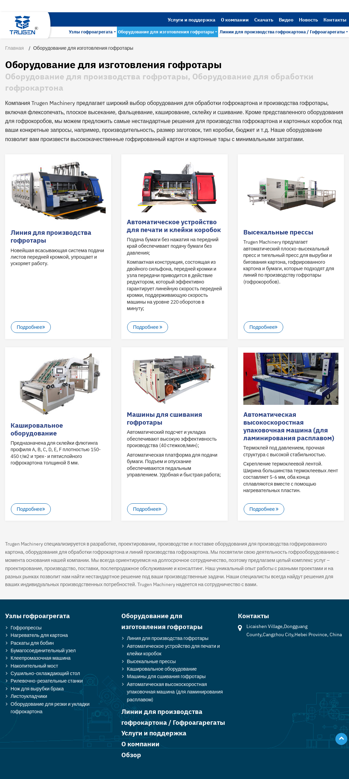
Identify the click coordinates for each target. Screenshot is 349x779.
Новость (308, 19)
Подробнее (31, 327)
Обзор (131, 754)
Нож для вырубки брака (37, 688)
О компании (235, 19)
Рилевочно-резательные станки (47, 680)
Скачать (263, 19)
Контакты (334, 19)
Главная (14, 48)
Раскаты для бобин (32, 643)
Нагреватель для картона (39, 635)
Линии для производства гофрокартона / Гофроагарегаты (173, 717)
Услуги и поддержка (191, 19)
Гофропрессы (26, 627)
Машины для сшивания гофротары (164, 418)
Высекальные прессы (278, 232)
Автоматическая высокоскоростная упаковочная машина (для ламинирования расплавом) (288, 426)
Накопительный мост (34, 665)
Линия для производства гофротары (51, 236)
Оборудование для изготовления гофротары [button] (166, 32)
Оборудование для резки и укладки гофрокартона (50, 708)
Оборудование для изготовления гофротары (161, 621)
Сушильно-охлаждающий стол (45, 673)
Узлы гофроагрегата (37, 615)
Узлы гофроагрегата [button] (90, 32)
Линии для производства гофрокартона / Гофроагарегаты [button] (282, 32)
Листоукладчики (29, 696)
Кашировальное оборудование (37, 429)
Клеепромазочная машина (41, 658)
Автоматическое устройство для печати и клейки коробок (174, 225)
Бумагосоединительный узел (43, 650)
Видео (286, 19)
